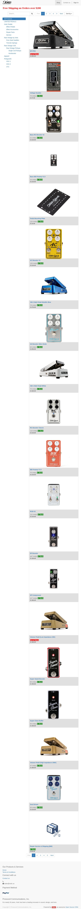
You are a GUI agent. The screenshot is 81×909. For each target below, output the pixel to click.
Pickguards (7, 59)
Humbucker (12, 53)
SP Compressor (35, 595)
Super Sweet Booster (37, 679)
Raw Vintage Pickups (13, 48)
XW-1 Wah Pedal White (38, 386)
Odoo (53, 907)
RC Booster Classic (37, 428)
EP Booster (34, 553)
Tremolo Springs (11, 43)
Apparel (6, 56)
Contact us (6, 878)
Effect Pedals (10, 27)
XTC (7, 67)
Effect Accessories (12, 29)
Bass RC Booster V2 (37, 135)
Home (4, 870)
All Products (8, 19)
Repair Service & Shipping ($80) (41, 846)
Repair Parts (10, 32)
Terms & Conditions (9, 872)
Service (8, 35)
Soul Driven (34, 804)
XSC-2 (8, 64)
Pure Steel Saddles (12, 40)
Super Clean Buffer (36, 721)
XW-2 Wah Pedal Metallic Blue (40, 302)
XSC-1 (8, 61)
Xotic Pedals (8, 24)
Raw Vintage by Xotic (11, 38)
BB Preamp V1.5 (35, 469)
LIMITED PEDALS (10, 21)
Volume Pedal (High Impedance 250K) (43, 762)
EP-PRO (33, 51)
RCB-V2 (33, 511)
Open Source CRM (72, 907)
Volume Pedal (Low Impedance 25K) (42, 637)
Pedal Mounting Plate (37, 218)
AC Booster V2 (35, 260)
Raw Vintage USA (10, 45)
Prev (38, 13)
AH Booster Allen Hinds (38, 344)
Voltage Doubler (35, 93)
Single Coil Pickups (15, 50)
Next (61, 13)
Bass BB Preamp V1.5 (37, 176)
